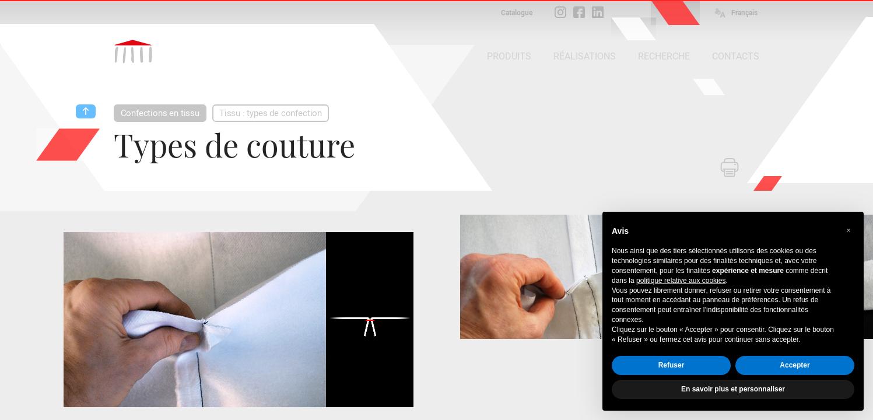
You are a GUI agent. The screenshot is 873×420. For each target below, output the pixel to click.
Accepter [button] (794, 365)
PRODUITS (509, 56)
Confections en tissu (160, 113)
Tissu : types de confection (270, 113)
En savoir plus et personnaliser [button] (733, 389)
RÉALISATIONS (584, 56)
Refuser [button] (671, 365)
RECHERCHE (664, 56)
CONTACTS (735, 56)
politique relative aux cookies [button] (680, 280)
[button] (848, 230)
